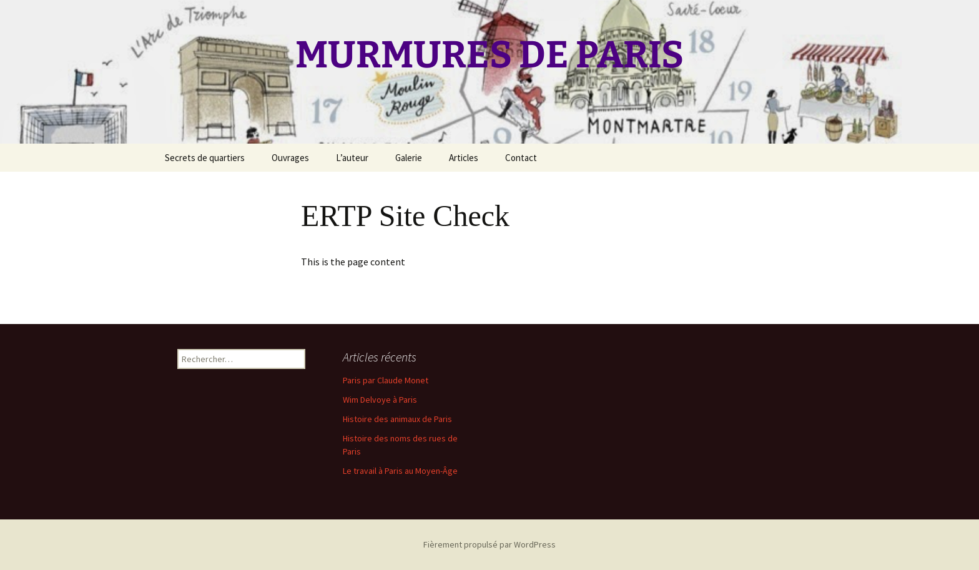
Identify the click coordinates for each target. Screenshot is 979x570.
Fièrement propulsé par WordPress (489, 544)
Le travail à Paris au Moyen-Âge (400, 470)
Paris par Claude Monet (385, 380)
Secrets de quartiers (205, 158)
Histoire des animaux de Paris (397, 419)
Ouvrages (290, 158)
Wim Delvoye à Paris (380, 399)
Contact (521, 158)
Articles (463, 158)
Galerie (408, 158)
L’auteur (352, 158)
